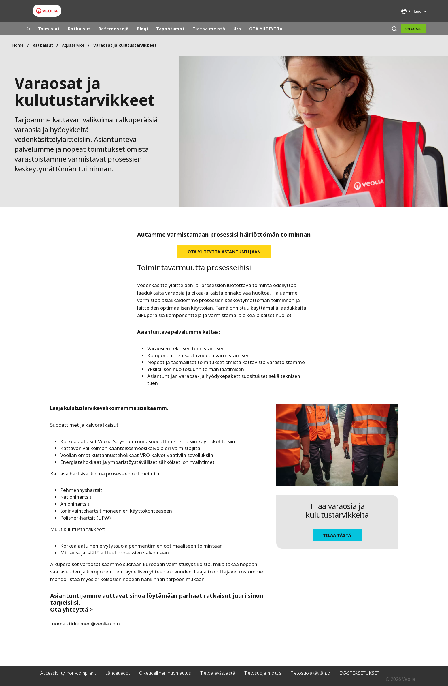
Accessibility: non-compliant (68, 673)
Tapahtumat (170, 28)
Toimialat (49, 28)
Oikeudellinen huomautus (165, 673)
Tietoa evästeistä (217, 673)
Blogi (142, 28)
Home (18, 45)
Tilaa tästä (337, 535)
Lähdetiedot (117, 673)
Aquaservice (73, 45)
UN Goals (413, 29)
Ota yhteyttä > (71, 609)
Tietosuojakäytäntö (310, 673)
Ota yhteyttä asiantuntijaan (224, 251)
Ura (237, 28)
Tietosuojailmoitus (262, 673)
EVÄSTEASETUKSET (359, 673)
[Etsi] (394, 28)
